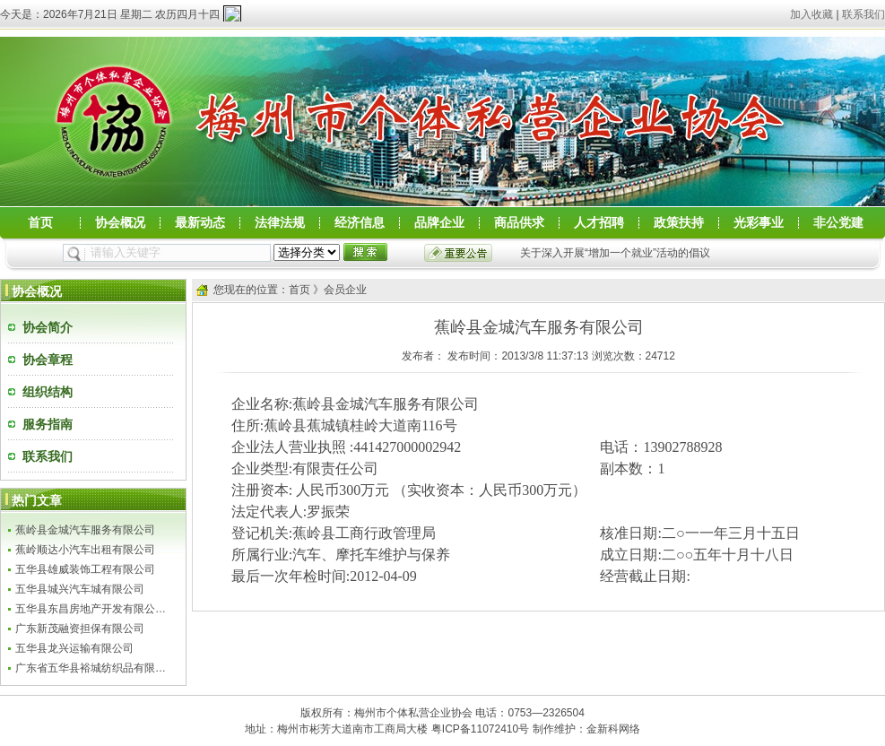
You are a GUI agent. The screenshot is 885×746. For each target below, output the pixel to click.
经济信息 (359, 223)
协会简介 (47, 327)
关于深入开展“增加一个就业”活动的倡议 (615, 253)
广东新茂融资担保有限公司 (79, 628)
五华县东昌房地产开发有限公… (90, 609)
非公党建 (838, 223)
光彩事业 (758, 223)
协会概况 (120, 223)
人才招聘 (599, 223)
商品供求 (519, 223)
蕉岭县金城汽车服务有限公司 (85, 530)
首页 (40, 223)
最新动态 (200, 223)
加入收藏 (811, 14)
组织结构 (47, 392)
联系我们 (863, 14)
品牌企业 (439, 223)
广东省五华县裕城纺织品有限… (90, 668)
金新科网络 (613, 729)
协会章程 (47, 359)
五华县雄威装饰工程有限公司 (85, 569)
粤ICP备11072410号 (480, 729)
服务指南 (47, 424)
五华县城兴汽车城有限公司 (79, 589)
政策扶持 (679, 223)
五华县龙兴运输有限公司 (74, 648)
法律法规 (280, 223)
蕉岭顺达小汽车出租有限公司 (85, 549)
